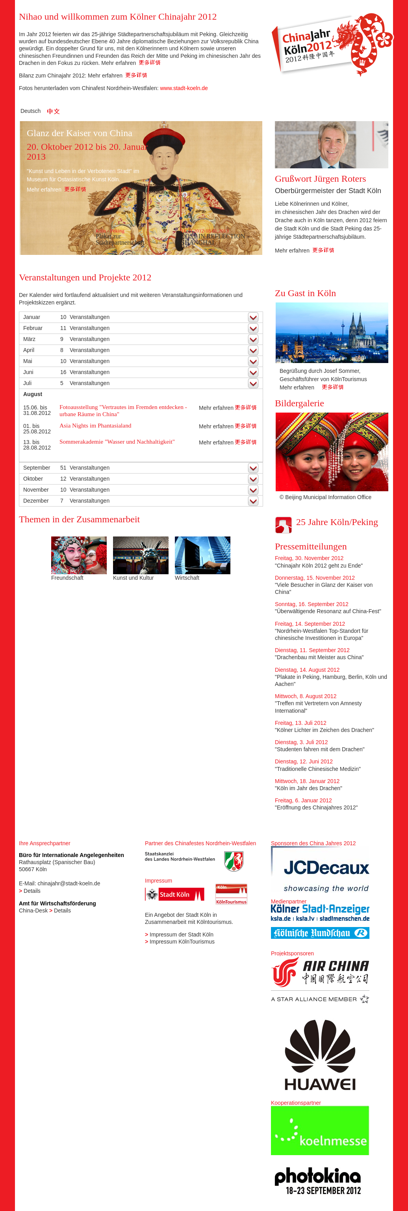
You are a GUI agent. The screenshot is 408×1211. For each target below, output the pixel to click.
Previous (285, 354)
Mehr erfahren (130, 63)
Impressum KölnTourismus (182, 941)
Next (377, 354)
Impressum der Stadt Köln (181, 934)
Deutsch (30, 111)
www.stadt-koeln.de (184, 88)
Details (32, 891)
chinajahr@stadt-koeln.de (68, 883)
